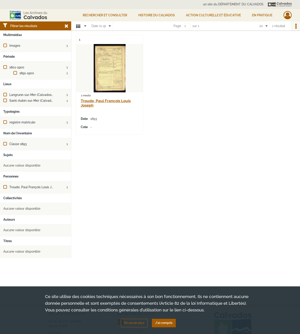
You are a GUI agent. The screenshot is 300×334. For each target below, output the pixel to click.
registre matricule (22, 122)
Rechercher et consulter (105, 15)
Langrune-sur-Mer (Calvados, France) (36, 95)
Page (177, 26)
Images (14, 45)
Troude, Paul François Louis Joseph (34, 187)
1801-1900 (16, 67)
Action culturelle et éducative (213, 15)
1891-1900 (26, 73)
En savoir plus (134, 323)
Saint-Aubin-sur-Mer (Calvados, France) (38, 100)
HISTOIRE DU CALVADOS (156, 15)
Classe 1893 (18, 144)
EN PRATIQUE (262, 15)
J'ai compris (163, 323)
